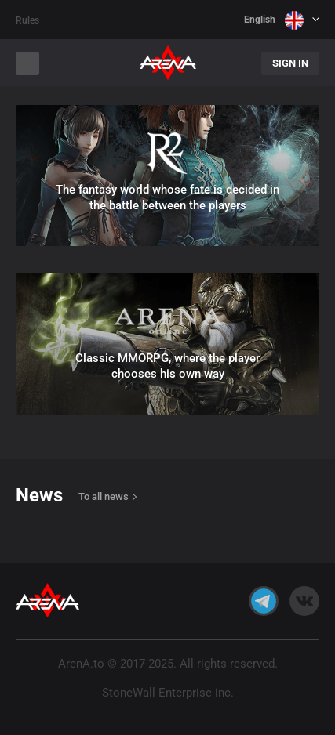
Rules (27, 20)
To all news (103, 496)
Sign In (290, 63)
